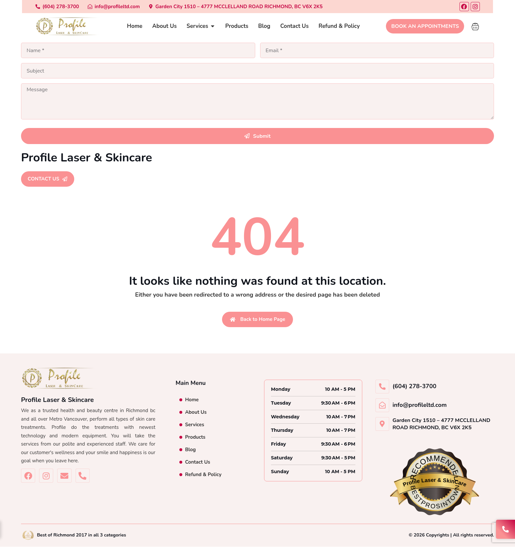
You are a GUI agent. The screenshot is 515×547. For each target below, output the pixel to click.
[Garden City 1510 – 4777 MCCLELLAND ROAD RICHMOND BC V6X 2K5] (221, 7)
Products (195, 437)
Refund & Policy (203, 475)
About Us (196, 413)
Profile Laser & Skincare (86, 158)
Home (192, 400)
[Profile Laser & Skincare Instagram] (46, 476)
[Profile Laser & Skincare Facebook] (28, 476)
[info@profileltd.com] (99, 7)
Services (194, 425)
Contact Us (197, 462)
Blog (190, 450)
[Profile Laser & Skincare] (54, 26)
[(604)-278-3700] (43, 7)
